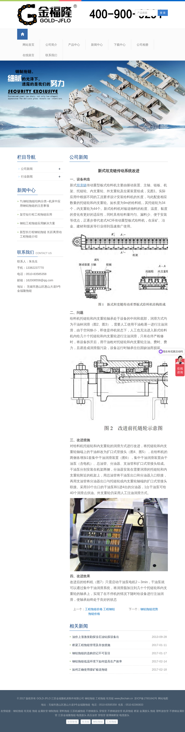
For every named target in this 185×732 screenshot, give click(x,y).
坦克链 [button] (85, 721)
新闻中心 (97, 44)
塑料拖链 (64, 711)
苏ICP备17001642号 (145, 698)
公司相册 (142, 44)
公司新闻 (27, 168)
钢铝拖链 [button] (98, 721)
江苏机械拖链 (77, 711)
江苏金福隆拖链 (67, 715)
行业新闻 (27, 176)
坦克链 (82, 185)
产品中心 (74, 44)
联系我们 (51, 55)
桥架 (136, 711)
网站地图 (163, 698)
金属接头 (145, 711)
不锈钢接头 (92, 711)
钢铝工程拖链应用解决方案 (37, 223)
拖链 (34, 711)
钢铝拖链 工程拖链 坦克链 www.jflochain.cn (109, 698)
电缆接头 (81, 715)
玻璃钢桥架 (112, 715)
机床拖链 (128, 711)
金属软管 (43, 711)
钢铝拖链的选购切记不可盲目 (91, 653)
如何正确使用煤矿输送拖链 (89, 669)
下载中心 (120, 44)
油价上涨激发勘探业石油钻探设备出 (95, 637)
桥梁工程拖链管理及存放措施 (91, 645)
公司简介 (51, 44)
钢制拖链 (54, 711)
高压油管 (92, 715)
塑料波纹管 (162, 711)
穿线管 (103, 711)
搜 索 (163, 12)
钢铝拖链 (18, 711)
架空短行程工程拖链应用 (36, 214)
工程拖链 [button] (112, 721)
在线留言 (28, 55)
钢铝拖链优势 (149, 609)
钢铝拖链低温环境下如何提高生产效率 (97, 661)
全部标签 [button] (72, 721)
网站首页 (28, 44)
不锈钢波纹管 (114, 711)
